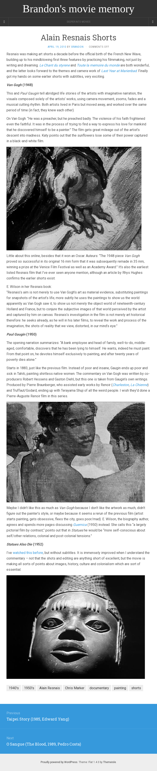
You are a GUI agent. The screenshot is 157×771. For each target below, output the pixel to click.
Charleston (120, 385)
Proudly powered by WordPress (59, 762)
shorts (136, 688)
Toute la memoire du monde (98, 65)
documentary (99, 688)
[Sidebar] (4, 21)
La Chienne (138, 385)
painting (120, 688)
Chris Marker (74, 688)
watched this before (28, 553)
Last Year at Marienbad (119, 71)
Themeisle (109, 762)
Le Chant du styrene (54, 65)
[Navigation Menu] (152, 21)
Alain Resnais (49, 688)
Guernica (80, 525)
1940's (14, 688)
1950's (29, 688)
